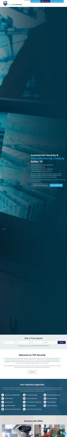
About (25, 4)
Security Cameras (44, 4)
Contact (60, 7)
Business (37, 4)
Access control (36, 184)
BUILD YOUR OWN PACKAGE (57, 1)
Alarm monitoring (36, 182)
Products (51, 4)
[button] (64, 433)
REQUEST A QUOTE (35, 1)
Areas (55, 4)
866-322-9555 (45, 1)
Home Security (30, 4)
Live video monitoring (59, 182)
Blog (59, 4)
